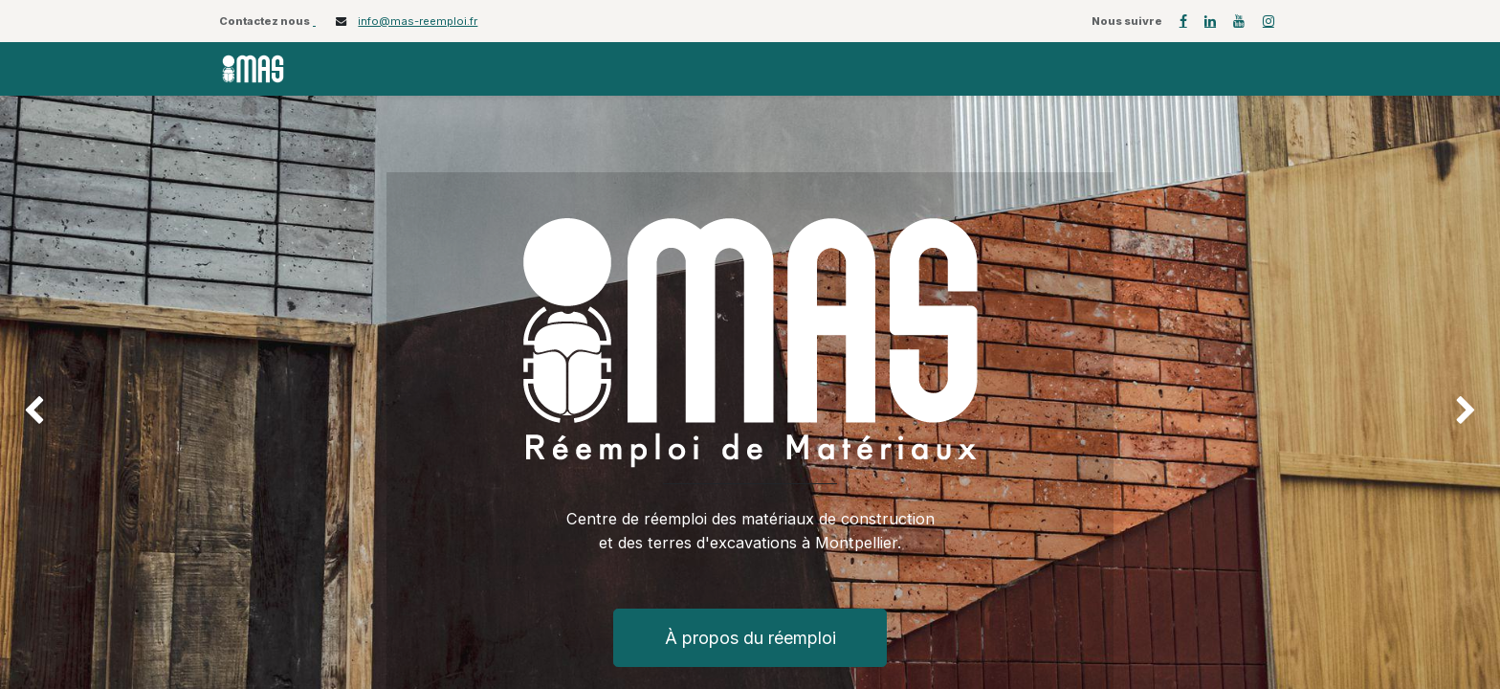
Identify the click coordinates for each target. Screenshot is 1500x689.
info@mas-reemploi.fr (417, 21)
